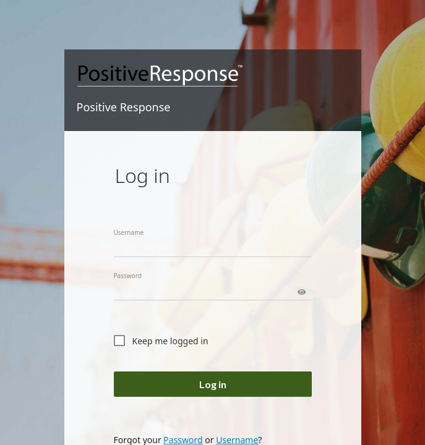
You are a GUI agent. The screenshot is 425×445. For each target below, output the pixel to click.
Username (129, 232)
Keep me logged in (170, 341)
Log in (212, 384)
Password (128, 275)
